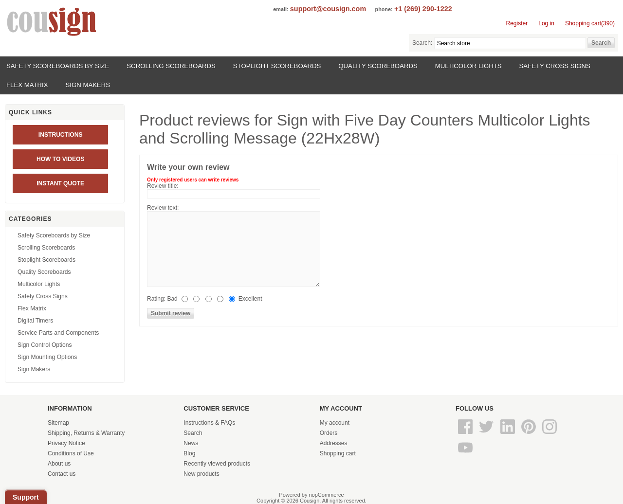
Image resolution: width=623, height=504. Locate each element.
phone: (384, 9)
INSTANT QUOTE (60, 183)
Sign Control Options (45, 345)
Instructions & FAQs (209, 422)
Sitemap (58, 422)
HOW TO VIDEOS (61, 159)
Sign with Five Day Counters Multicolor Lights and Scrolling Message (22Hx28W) (364, 129)
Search (192, 433)
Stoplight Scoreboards (277, 66)
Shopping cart (338, 453)
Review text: (163, 207)
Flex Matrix (27, 85)
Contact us (61, 473)
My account (334, 422)
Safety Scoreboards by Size (57, 66)
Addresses (334, 443)
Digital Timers (35, 320)
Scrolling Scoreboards (171, 66)
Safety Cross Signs (554, 66)
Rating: (156, 298)
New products (201, 473)
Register (517, 23)
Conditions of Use (71, 453)
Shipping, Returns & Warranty (86, 433)
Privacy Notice (66, 443)
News (190, 443)
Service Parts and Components (58, 332)
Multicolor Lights (468, 66)
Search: (422, 42)
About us (59, 463)
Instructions (60, 134)
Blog (189, 453)
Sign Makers (88, 85)
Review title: (163, 185)
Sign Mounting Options (47, 357)
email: (280, 9)
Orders (329, 433)
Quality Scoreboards (377, 66)
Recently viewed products (216, 463)
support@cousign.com (328, 9)
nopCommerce (326, 495)
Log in (546, 23)
